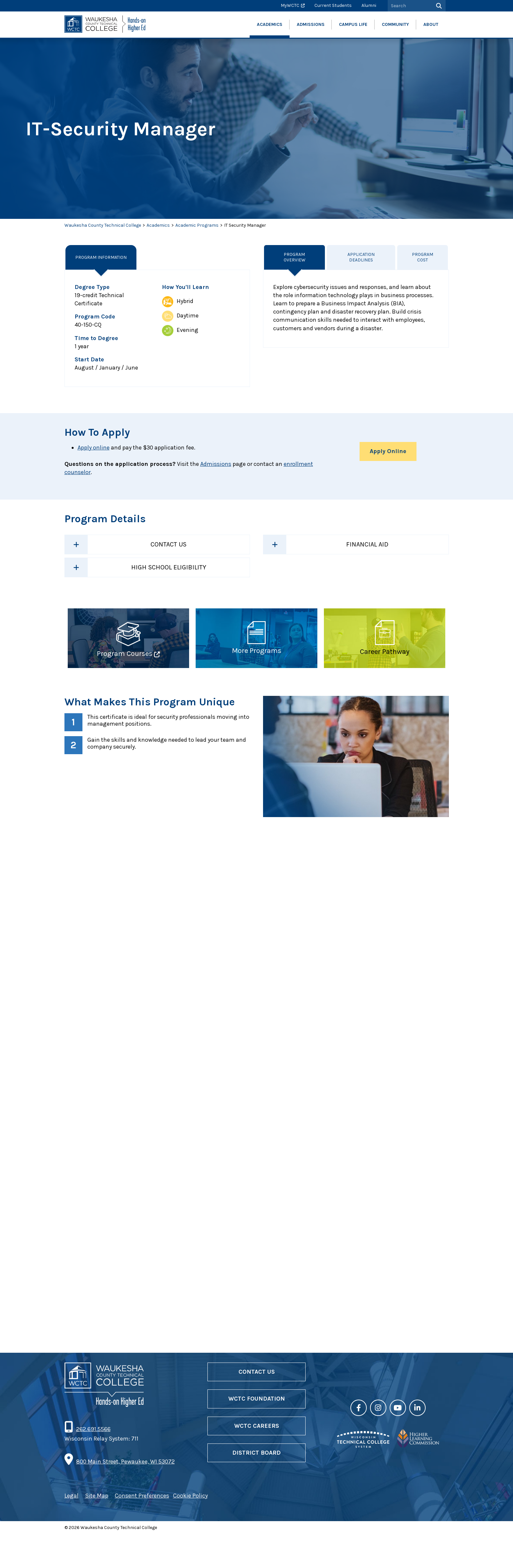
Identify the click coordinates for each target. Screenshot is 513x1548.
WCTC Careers (256, 1439)
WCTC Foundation (256, 1412)
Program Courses (124, 654)
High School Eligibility (168, 567)
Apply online (94, 447)
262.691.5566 (93, 1442)
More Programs (256, 651)
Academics (158, 225)
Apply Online (388, 451)
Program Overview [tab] (294, 257)
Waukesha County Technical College (102, 225)
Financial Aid (367, 544)
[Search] (438, 5)
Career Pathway (384, 652)
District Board (256, 1466)
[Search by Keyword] (409, 5)
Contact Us (168, 544)
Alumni (369, 5)
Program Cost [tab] (422, 257)
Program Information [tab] (101, 257)
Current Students (333, 5)
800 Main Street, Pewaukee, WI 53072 (125, 1475)
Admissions (215, 464)
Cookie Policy (190, 1509)
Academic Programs (197, 225)
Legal (71, 1509)
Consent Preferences (142, 1509)
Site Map (96, 1509)
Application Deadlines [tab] (361, 257)
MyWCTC (290, 5)
